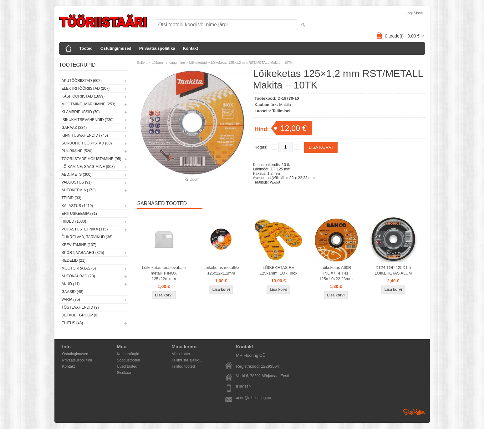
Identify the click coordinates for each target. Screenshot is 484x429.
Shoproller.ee (414, 412)
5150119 (243, 387)
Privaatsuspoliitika (157, 48)
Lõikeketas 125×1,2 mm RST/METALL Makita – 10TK (252, 62)
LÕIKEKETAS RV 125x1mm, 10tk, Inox (279, 270)
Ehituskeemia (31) (79, 213)
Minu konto (181, 354)
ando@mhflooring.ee (253, 398)
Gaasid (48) (73, 292)
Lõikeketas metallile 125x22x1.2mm (221, 270)
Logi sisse (414, 13)
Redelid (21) (74, 260)
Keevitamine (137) (79, 245)
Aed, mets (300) (77, 174)
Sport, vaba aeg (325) (83, 252)
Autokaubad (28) (78, 276)
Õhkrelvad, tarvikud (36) (87, 237)
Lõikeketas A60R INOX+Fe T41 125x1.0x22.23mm (336, 273)
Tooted (86, 48)
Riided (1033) (74, 221)
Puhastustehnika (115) (85, 229)
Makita (285, 104)
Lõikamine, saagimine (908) (88, 166)
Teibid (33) (71, 198)
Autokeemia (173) (79, 190)
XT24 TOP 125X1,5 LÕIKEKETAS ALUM (393, 270)
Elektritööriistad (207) (86, 88)
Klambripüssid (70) (81, 112)
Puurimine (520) (77, 151)
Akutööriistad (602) (82, 80)
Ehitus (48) (72, 323)
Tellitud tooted (183, 366)
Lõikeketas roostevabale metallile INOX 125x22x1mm (164, 273)
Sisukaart (125, 373)
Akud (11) (71, 284)
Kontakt (190, 48)
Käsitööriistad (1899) (83, 96)
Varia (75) (71, 299)
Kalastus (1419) (77, 206)
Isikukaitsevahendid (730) (88, 120)
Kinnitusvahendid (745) (85, 135)
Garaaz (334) (74, 127)
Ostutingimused (115, 48)
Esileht (142, 62)
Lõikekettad (198, 62)
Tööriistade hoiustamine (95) (91, 159)
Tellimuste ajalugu (186, 360)
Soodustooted (128, 360)
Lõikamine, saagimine (168, 62)
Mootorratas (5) (79, 268)
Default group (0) (80, 315)
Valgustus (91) (77, 182)
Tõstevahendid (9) (80, 307)
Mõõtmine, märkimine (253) (88, 104)
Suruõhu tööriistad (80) (87, 143)
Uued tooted (127, 366)
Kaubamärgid (128, 354)
